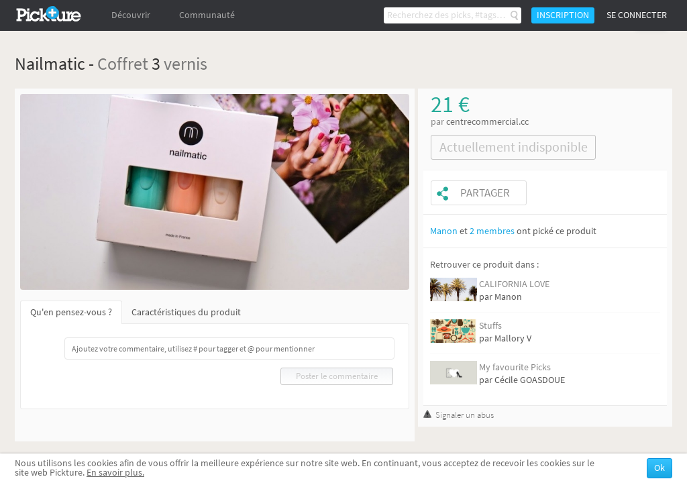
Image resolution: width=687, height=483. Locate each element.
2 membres (492, 231)
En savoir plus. (115, 472)
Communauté (207, 15)
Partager (485, 193)
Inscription (563, 15)
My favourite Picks (515, 367)
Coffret (122, 63)
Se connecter (636, 15)
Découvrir (130, 15)
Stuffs (490, 325)
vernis (185, 63)
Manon (444, 231)
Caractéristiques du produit (186, 312)
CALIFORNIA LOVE (514, 284)
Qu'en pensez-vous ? (71, 312)
